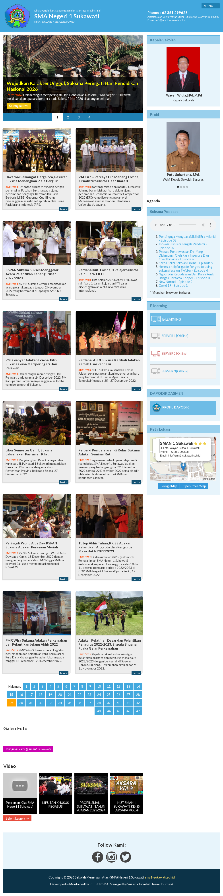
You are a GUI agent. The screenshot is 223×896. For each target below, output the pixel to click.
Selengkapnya (18, 106)
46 (128, 711)
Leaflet (176, 479)
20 (60, 695)
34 (60, 703)
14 (138, 686)
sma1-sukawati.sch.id (160, 877)
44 (109, 711)
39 (109, 703)
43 (99, 711)
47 (138, 711)
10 (99, 686)
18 (40, 695)
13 (128, 686)
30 (21, 703)
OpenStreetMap (193, 479)
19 (50, 695)
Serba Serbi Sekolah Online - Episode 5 (186, 263)
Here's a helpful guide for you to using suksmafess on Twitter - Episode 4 (185, 268)
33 (50, 703)
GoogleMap (169, 486)
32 (40, 703)
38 (99, 703)
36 (79, 703)
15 (11, 695)
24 (99, 695)
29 (11, 703)
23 (89, 695)
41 (128, 703)
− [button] (156, 449)
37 (89, 703)
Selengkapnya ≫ (17, 818)
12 (118, 686)
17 (31, 695)
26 (118, 695)
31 (31, 703)
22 (79, 695)
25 (109, 695)
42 (138, 703)
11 (109, 686)
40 (118, 703)
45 (118, 711)
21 (70, 695)
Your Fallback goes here (183, 225)
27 (128, 695)
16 (21, 695)
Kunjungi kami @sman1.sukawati (28, 749)
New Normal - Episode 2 (175, 282)
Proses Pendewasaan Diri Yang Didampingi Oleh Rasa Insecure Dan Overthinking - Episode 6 (184, 255)
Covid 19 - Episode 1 (173, 285)
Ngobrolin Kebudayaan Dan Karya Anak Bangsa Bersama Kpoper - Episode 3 (186, 276)
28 (138, 695)
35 (70, 703)
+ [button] (156, 442)
